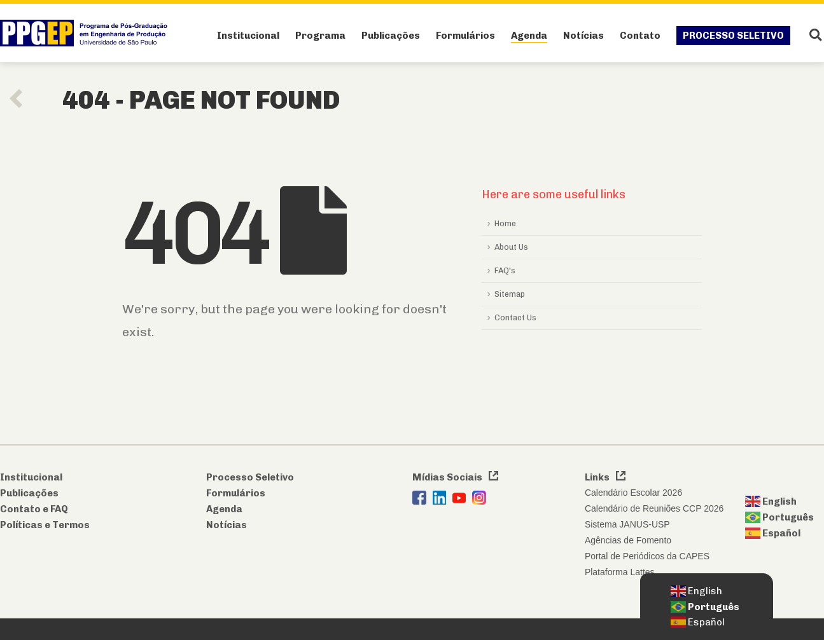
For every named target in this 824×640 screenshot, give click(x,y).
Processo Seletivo (733, 35)
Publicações (390, 35)
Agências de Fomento (628, 540)
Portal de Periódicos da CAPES (647, 556)
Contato (640, 35)
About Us (511, 247)
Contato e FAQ (34, 509)
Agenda (529, 35)
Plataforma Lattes (620, 572)
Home (505, 223)
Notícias (583, 35)
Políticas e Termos (45, 525)
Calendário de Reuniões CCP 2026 (654, 508)
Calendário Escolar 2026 (633, 492)
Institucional (248, 35)
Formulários (465, 35)
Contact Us (515, 317)
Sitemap (509, 294)
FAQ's (504, 270)
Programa (320, 35)
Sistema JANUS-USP (627, 524)
